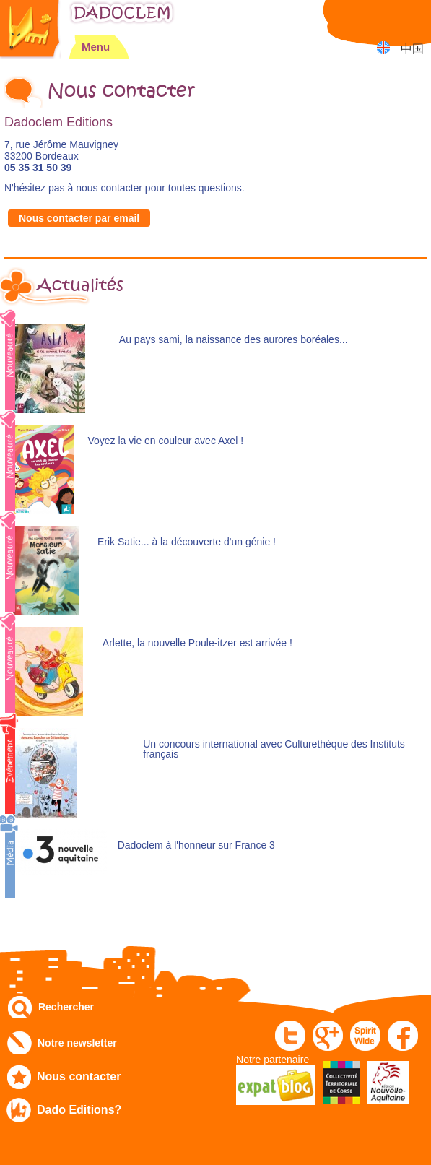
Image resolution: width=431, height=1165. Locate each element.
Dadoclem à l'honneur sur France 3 (196, 845)
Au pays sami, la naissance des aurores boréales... (233, 339)
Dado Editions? (79, 1110)
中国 (412, 49)
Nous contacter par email (79, 218)
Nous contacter (79, 1076)
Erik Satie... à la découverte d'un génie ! (186, 542)
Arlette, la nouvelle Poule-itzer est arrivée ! (197, 643)
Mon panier (413, 18)
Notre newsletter (77, 1043)
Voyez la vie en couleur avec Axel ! (165, 441)
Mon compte (377, 18)
